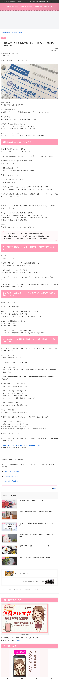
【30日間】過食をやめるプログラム (14, 476)
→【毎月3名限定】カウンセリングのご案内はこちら (16, 634)
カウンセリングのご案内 (10, 481)
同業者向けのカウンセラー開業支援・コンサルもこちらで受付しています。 (24, 655)
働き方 (3, 37)
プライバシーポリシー (49, 672)
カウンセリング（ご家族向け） (49, 668)
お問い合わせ (29, 675)
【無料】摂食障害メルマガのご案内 (11, 32)
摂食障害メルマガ (29, 668)
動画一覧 (10, 672)
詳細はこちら (20, 594)
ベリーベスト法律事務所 (17, 644)
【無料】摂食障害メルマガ (11, 471)
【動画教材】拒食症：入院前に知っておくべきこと (10, 669)
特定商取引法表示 (29, 672)
